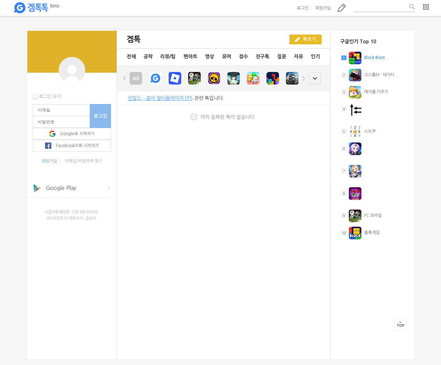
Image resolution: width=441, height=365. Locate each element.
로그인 (302, 8)
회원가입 (323, 8)
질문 (281, 56)
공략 (148, 56)
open (315, 78)
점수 (243, 56)
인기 (315, 56)
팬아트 (190, 56)
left (124, 78)
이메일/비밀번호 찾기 (83, 161)
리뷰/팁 (168, 56)
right (303, 78)
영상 (209, 56)
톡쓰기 (342, 7)
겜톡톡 (36, 8)
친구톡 (262, 56)
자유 (298, 56)
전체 (131, 56)
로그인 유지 (50, 96)
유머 (226, 56)
